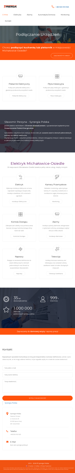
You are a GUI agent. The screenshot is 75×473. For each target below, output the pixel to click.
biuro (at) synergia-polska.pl (19, 445)
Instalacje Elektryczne (19, 201)
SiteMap (37, 466)
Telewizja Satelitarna (56, 273)
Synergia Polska (11, 403)
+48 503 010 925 (60, 7)
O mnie (5, 15)
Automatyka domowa (46, 15)
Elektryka (17, 15)
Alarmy (29, 15)
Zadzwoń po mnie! (62, 56)
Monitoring (65, 15)
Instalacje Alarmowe (56, 236)
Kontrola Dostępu (19, 236)
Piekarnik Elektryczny (19, 96)
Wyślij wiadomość (37, 398)
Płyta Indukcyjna (55, 96)
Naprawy (19, 273)
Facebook (31, 466)
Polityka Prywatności (46, 466)
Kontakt (8, 21)
